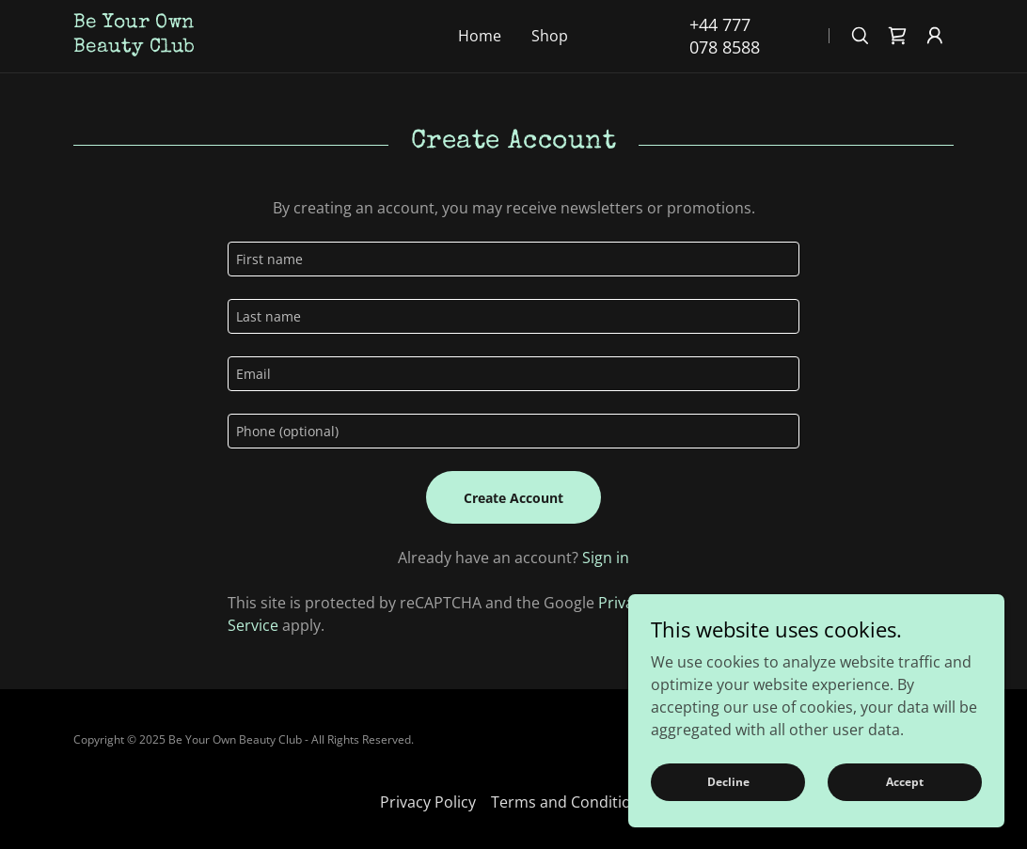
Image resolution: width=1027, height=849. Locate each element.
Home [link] (479, 35)
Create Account (513, 498)
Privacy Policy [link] (428, 802)
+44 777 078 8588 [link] (724, 35)
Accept (905, 782)
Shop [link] (549, 35)
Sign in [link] (605, 557)
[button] (935, 36)
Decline (728, 782)
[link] (205, 46)
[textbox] (513, 259)
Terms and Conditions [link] (569, 802)
